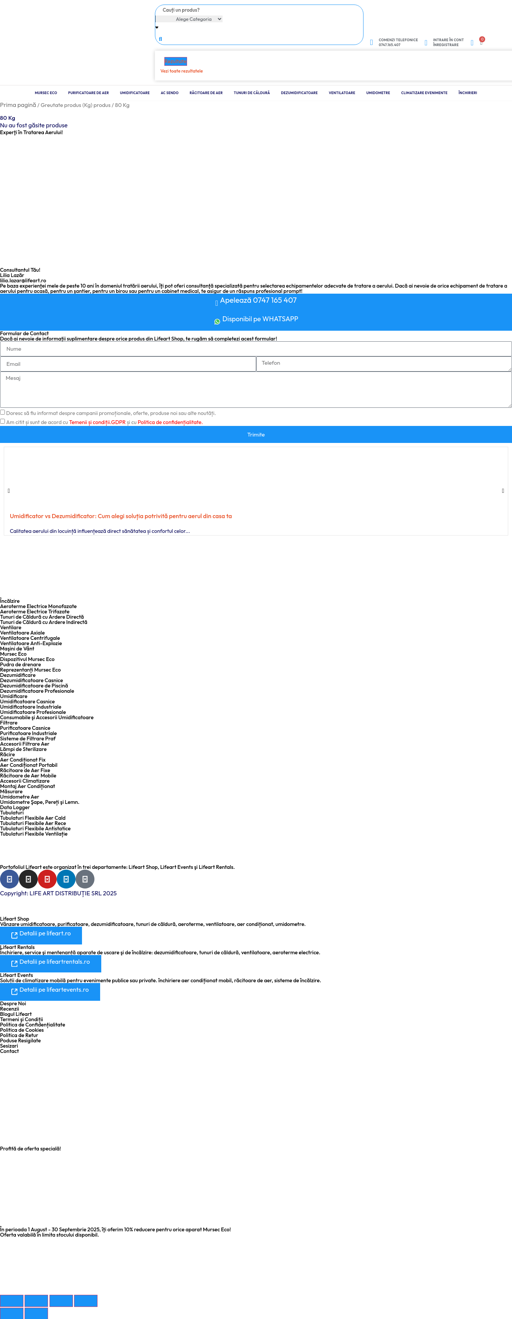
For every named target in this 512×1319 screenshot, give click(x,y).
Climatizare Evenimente (424, 93)
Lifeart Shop (14, 918)
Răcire (7, 754)
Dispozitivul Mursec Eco (27, 659)
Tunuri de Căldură (252, 93)
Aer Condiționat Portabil (28, 765)
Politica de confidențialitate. (170, 422)
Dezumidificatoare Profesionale (37, 690)
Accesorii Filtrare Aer (24, 743)
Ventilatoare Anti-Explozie (31, 643)
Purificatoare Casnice (25, 728)
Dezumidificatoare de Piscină (34, 685)
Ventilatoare (342, 93)
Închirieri (468, 93)
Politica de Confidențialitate (32, 1023)
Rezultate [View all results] (176, 61)
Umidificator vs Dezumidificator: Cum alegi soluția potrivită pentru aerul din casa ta (121, 516)
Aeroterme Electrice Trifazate (35, 611)
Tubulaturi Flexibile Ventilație (34, 833)
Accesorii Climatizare (24, 780)
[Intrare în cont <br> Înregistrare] (426, 42)
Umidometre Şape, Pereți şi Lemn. (39, 802)
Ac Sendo (170, 93)
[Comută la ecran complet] (36, 1300)
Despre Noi (13, 1002)
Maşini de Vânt (17, 648)
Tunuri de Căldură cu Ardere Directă (42, 616)
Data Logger (15, 807)
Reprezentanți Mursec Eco (30, 669)
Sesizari (9, 1045)
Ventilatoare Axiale (22, 632)
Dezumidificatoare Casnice (31, 680)
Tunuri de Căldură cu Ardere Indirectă (43, 622)
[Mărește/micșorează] (11, 1300)
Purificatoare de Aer (88, 93)
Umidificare (13, 696)
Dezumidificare (18, 675)
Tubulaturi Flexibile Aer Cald (32, 817)
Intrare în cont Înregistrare (448, 42)
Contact (9, 1050)
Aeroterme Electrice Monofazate (38, 606)
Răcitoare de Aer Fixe (25, 770)
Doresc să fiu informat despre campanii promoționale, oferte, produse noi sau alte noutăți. (111, 413)
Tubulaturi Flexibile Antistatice (35, 828)
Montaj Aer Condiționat (27, 786)
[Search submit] (160, 38)
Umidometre (378, 93)
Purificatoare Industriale (28, 733)
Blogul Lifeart (16, 1013)
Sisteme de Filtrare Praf (28, 738)
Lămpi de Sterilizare (23, 749)
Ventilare (10, 627)
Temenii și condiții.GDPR (97, 422)
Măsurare (11, 791)
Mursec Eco (46, 93)
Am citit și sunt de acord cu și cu (104, 422)
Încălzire (10, 601)
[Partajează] (61, 1300)
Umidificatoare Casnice (27, 701)
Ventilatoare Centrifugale (30, 638)
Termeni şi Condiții (21, 1018)
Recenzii (9, 1008)
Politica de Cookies (22, 1029)
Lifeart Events (16, 974)
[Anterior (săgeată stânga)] (11, 1313)
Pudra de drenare (20, 664)
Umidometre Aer (19, 796)
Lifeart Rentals (17, 946)
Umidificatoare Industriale (30, 706)
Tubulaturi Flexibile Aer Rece (33, 823)
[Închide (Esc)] (85, 1300)
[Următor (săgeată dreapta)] (36, 1313)
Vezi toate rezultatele (182, 71)
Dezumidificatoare (299, 93)
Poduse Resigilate (20, 1039)
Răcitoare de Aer (206, 93)
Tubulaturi (12, 812)
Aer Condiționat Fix (23, 759)
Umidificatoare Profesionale (33, 712)
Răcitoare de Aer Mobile (28, 775)
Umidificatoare (135, 93)
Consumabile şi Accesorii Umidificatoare (47, 717)
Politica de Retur (19, 1034)
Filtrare (8, 722)
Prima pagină (18, 104)
